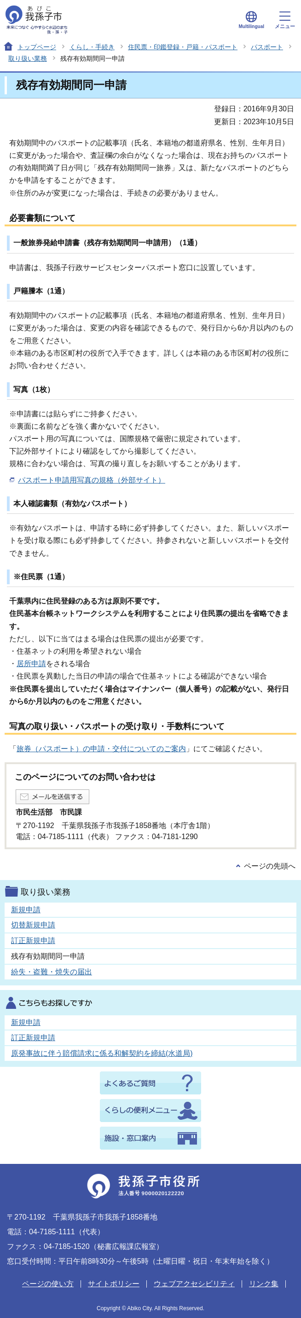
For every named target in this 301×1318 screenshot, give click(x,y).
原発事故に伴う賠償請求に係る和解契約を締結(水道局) (102, 1053)
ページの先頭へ (269, 866)
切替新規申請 (33, 925)
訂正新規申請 (33, 940)
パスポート (267, 47)
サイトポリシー (113, 1284)
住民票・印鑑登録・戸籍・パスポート (182, 47)
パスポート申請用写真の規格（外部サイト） (91, 480)
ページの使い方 (48, 1284)
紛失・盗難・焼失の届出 (51, 972)
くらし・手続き (92, 47)
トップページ (36, 47)
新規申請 (26, 910)
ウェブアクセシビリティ (194, 1284)
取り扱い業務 (27, 58)
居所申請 (31, 664)
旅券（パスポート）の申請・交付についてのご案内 (101, 749)
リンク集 (263, 1284)
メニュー (285, 20)
